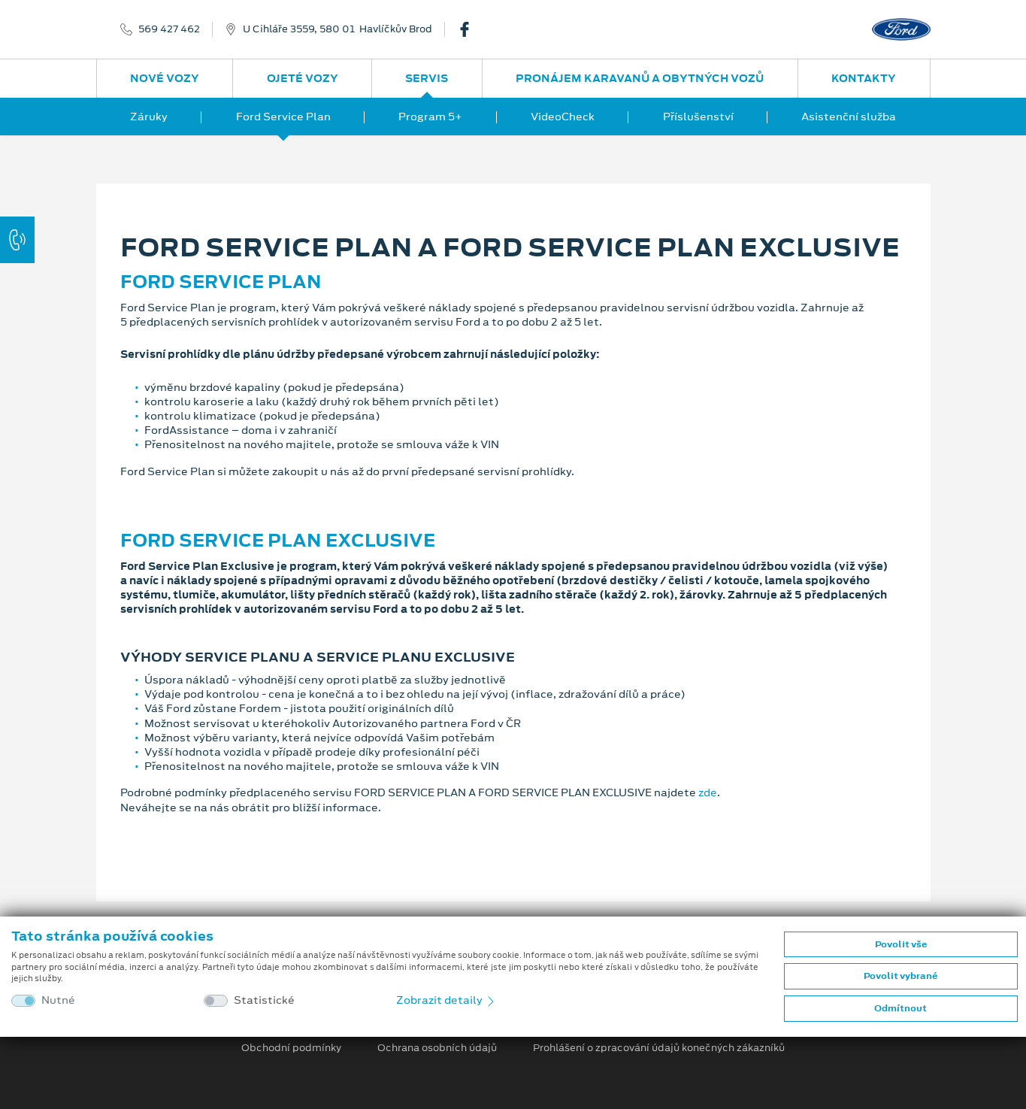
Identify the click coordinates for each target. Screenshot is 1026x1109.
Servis (426, 78)
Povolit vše (901, 944)
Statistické (264, 1000)
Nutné (58, 1000)
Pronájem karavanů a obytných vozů (640, 78)
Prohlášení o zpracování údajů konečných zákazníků (659, 1048)
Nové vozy (164, 78)
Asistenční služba (848, 116)
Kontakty (863, 78)
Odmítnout (900, 1008)
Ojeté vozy (302, 78)
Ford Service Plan (283, 116)
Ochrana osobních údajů (437, 1048)
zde (707, 792)
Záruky (149, 116)
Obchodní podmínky (291, 1048)
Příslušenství (698, 116)
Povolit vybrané (900, 976)
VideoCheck (563, 116)
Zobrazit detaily (446, 999)
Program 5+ (430, 116)
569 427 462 (169, 29)
